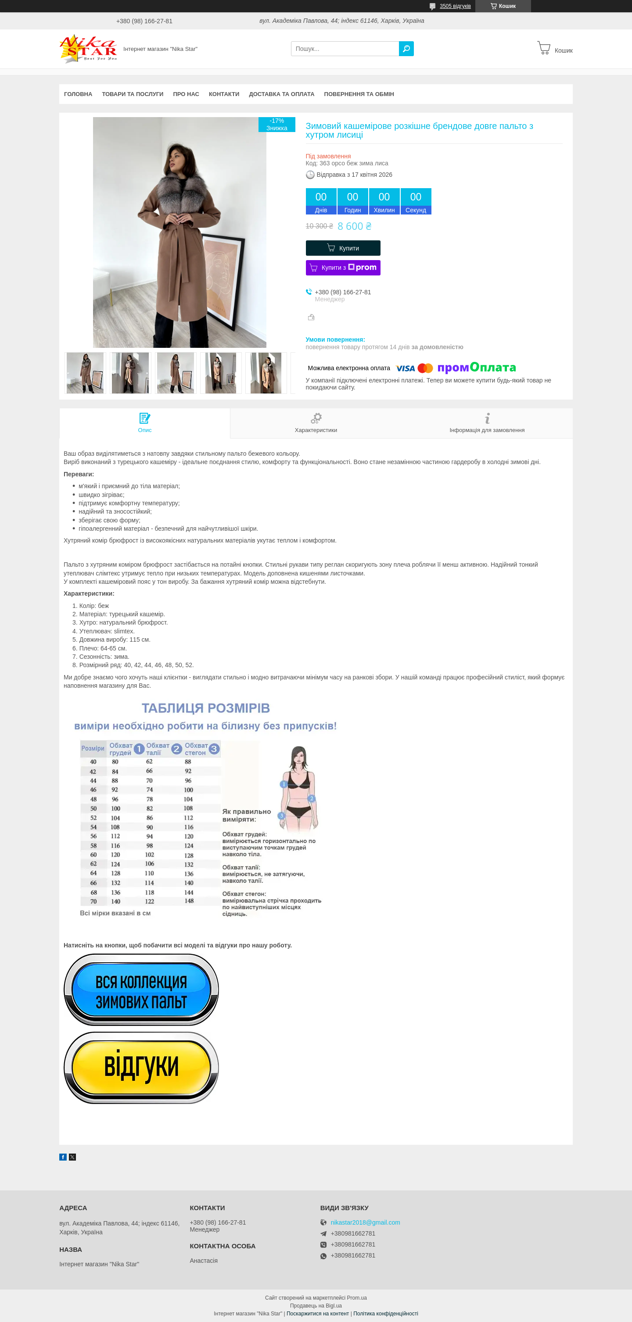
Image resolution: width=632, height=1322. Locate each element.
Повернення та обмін (359, 94)
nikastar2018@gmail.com (365, 1222)
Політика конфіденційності (385, 1314)
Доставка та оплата (281, 94)
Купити (349, 248)
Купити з (349, 268)
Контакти (224, 94)
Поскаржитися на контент (318, 1314)
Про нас (186, 94)
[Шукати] (406, 48)
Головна (78, 94)
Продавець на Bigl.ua (316, 1306)
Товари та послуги (132, 94)
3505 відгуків (455, 6)
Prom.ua (357, 1298)
